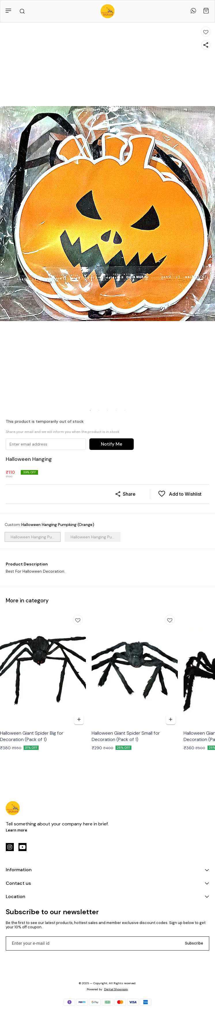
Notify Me (111, 444)
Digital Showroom (116, 989)
